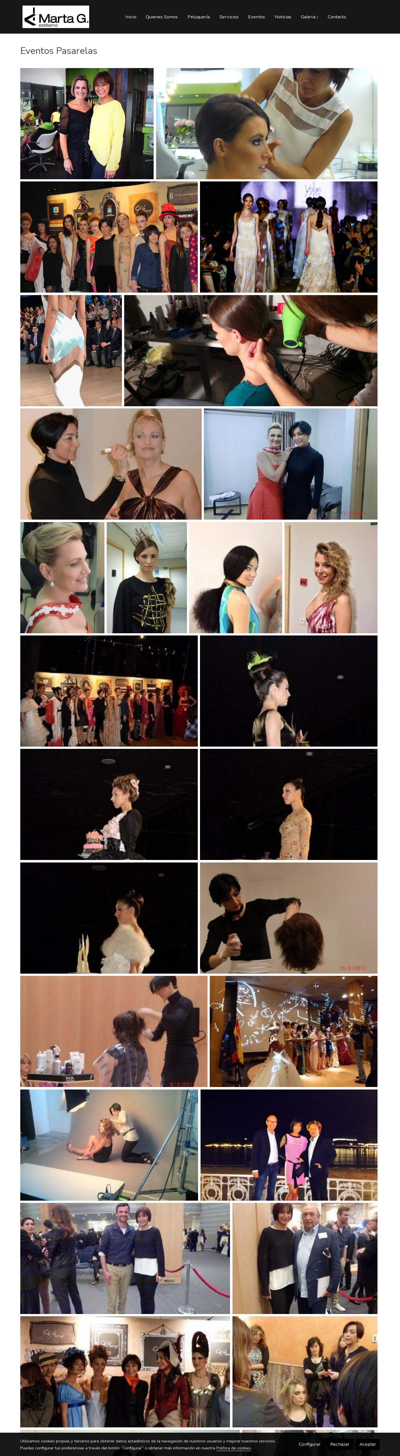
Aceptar (367, 1444)
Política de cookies (233, 1448)
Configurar (310, 1444)
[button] (309, 17)
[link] (55, 17)
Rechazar (339, 1444)
